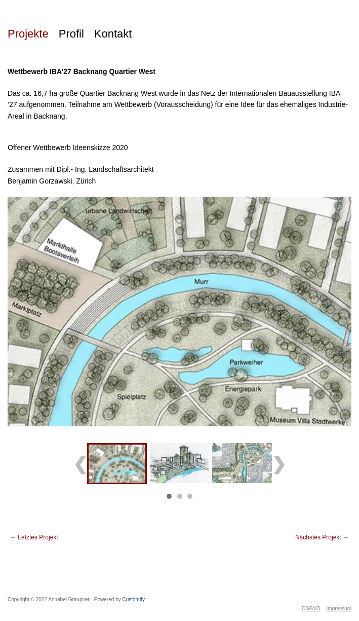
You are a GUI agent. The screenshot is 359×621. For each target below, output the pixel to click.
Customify (133, 599)
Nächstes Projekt (322, 537)
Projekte (28, 33)
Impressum (339, 608)
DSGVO (311, 608)
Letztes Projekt (34, 537)
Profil (71, 33)
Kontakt (113, 33)
